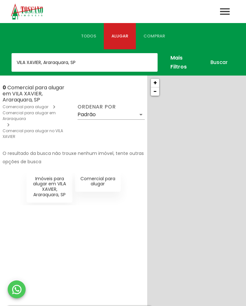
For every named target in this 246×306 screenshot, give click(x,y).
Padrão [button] (87, 114)
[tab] (88, 36)
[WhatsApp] (17, 289)
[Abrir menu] (225, 11)
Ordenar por (97, 106)
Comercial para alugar (25, 106)
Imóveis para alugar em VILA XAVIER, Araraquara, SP (49, 186)
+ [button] (155, 83)
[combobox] (85, 62)
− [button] (155, 91)
